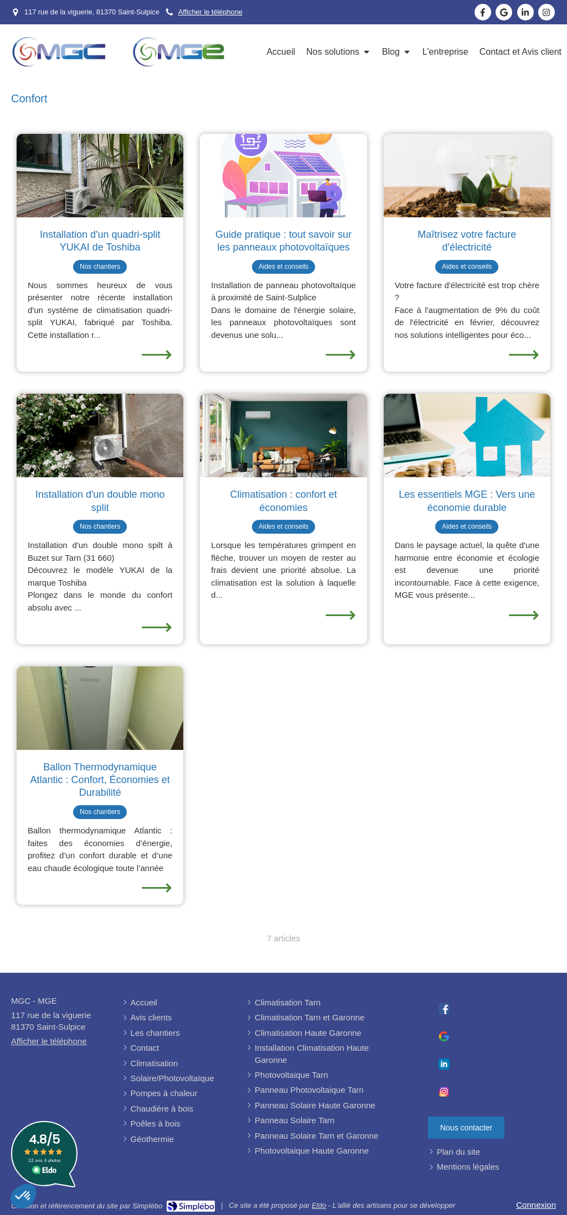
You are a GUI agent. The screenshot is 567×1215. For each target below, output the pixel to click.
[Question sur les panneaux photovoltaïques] (283, 175)
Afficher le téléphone (210, 12)
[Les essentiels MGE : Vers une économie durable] (467, 435)
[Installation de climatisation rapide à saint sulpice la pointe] (100, 175)
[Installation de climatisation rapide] (100, 435)
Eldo (319, 1205)
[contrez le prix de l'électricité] (467, 175)
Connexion (536, 1204)
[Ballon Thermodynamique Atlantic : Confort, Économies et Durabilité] (100, 708)
